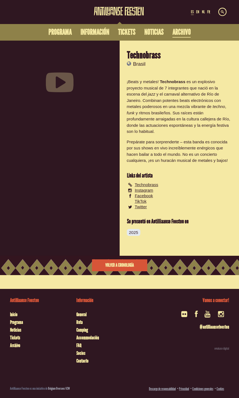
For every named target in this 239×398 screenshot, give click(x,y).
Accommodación (87, 338)
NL (203, 11)
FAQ (78, 345)
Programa (16, 322)
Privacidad (184, 389)
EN (197, 11)
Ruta (79, 322)
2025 (133, 232)
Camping (82, 330)
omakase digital (221, 348)
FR (208, 11)
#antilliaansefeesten (214, 327)
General (81, 315)
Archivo (15, 345)
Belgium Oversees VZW (59, 388)
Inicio (13, 315)
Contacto (82, 361)
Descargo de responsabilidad (162, 389)
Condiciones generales (202, 389)
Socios (80, 353)
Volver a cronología (119, 265)
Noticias (15, 330)
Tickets (15, 338)
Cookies (220, 389)
